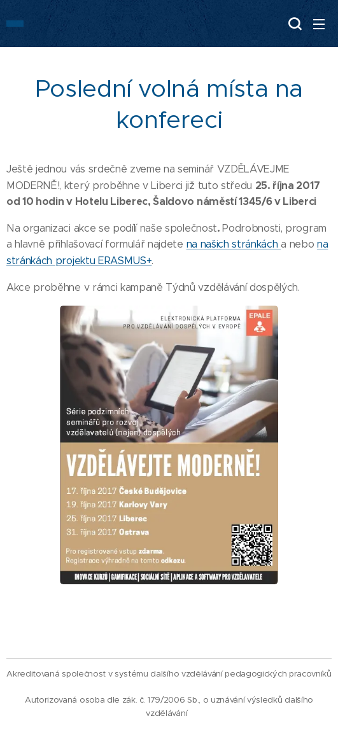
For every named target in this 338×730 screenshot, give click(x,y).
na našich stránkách (234, 244)
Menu (319, 24)
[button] (293, 23)
